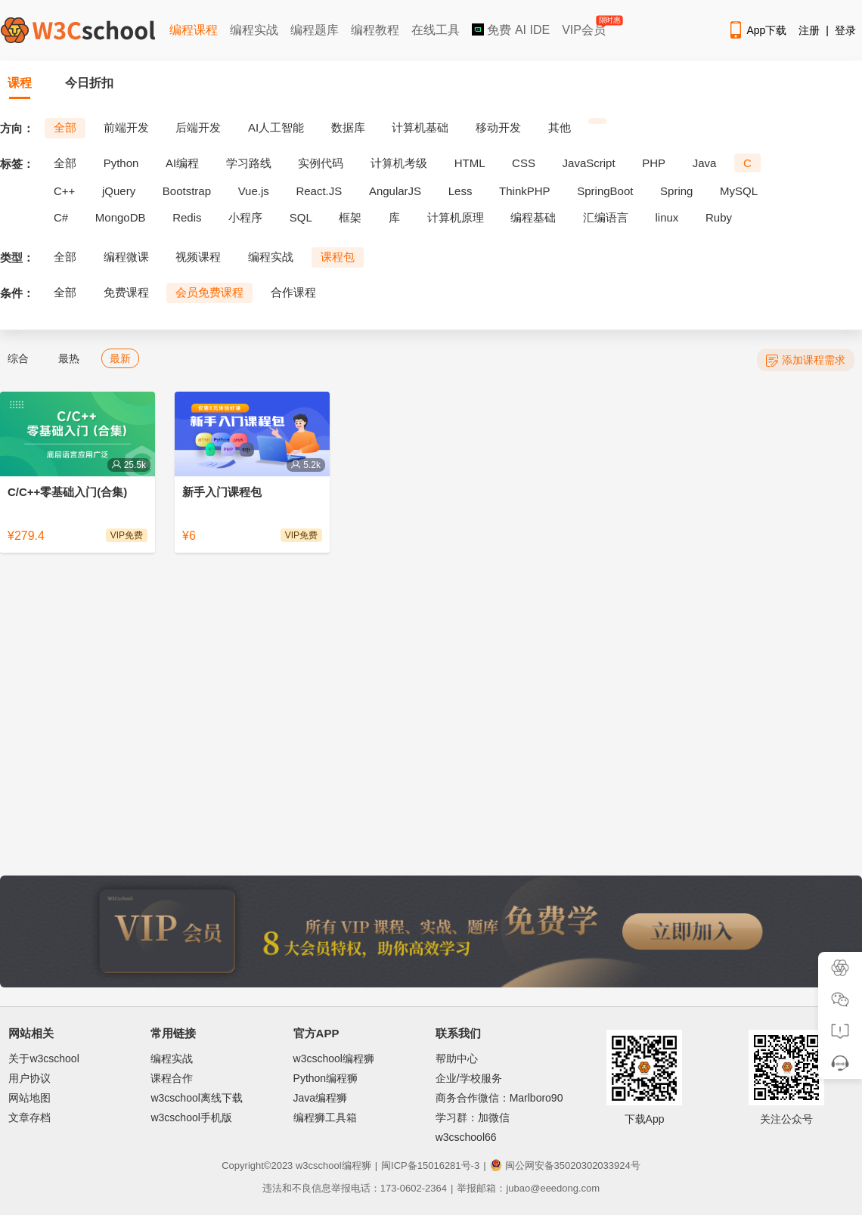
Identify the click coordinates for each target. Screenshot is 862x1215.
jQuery (118, 190)
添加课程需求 (805, 360)
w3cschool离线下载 (196, 1098)
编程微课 (126, 256)
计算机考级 (399, 163)
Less (460, 190)
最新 (120, 358)
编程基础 (533, 217)
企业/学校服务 (469, 1078)
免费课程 (126, 292)
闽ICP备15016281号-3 (430, 1165)
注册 (809, 30)
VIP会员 (585, 26)
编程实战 (254, 29)
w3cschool (319, 1165)
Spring (676, 190)
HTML (469, 163)
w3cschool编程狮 (333, 1058)
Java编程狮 (320, 1098)
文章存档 (29, 1117)
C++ (64, 190)
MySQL (739, 190)
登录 (845, 30)
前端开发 (126, 127)
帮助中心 (457, 1058)
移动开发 (498, 127)
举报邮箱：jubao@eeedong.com (528, 1188)
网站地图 (29, 1098)
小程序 (245, 217)
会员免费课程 (209, 292)
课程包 (338, 256)
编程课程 (193, 29)
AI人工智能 (276, 127)
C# (61, 217)
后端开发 (198, 127)
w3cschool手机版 (190, 1117)
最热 (68, 358)
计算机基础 (420, 127)
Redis (186, 217)
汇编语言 (605, 217)
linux (667, 217)
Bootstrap (187, 190)
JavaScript (589, 163)
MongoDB (120, 217)
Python (121, 163)
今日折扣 (89, 82)
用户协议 (29, 1078)
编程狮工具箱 (325, 1117)
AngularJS (395, 190)
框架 (350, 217)
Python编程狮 (325, 1078)
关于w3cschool (43, 1058)
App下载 (756, 30)
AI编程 (182, 163)
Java (705, 163)
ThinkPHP (524, 190)
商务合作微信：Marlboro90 (499, 1098)
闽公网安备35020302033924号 (565, 1165)
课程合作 (171, 1078)
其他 (559, 127)
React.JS (319, 190)
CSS (523, 163)
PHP (653, 163)
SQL (301, 217)
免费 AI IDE (511, 29)
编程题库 (314, 29)
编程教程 (375, 29)
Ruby (718, 217)
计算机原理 (455, 217)
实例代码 (320, 163)
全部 (65, 127)
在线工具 (435, 29)
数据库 (348, 127)
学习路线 (248, 163)
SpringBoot (605, 190)
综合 (18, 358)
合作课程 (293, 292)
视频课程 (198, 256)
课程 (20, 82)
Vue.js (253, 190)
